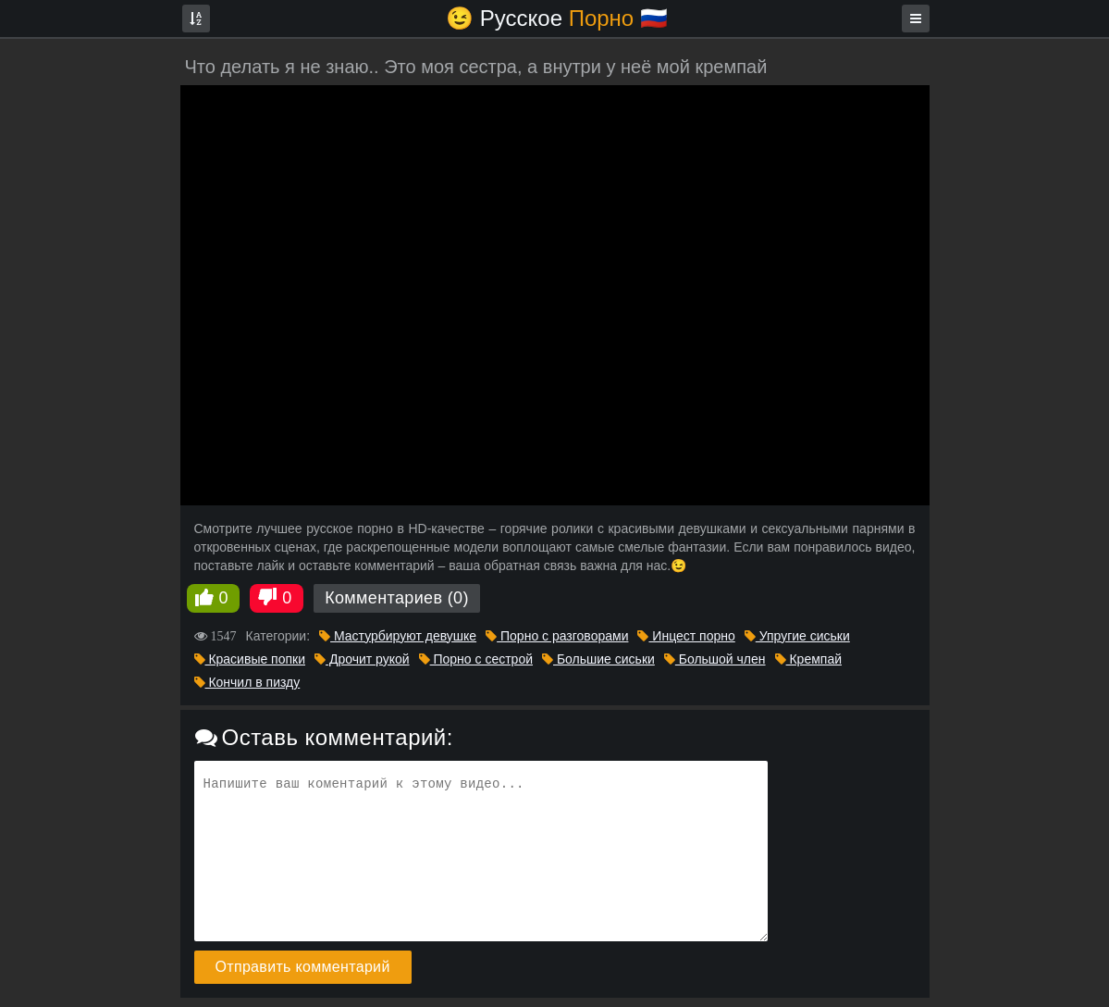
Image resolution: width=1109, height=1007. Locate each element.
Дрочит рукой (362, 659)
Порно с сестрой (476, 659)
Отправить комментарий (303, 967)
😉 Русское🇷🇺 (557, 18)
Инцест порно (685, 635)
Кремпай (808, 659)
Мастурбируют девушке (397, 635)
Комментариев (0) (397, 598)
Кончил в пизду (247, 682)
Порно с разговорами (557, 635)
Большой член (715, 659)
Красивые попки (250, 659)
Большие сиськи (598, 659)
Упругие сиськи (797, 635)
